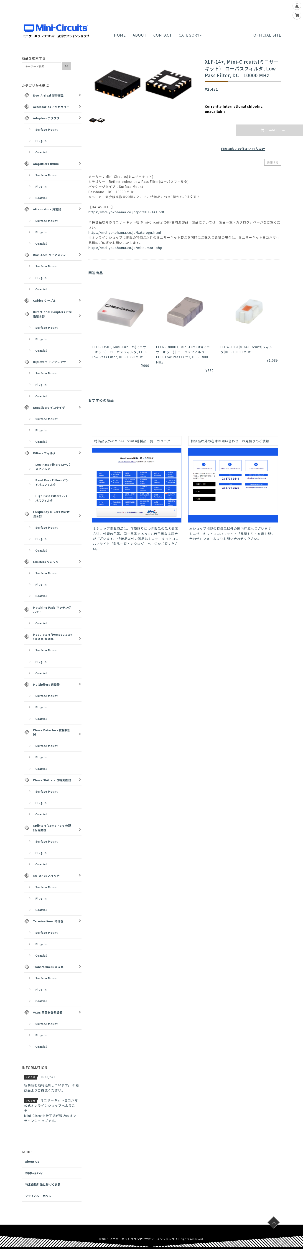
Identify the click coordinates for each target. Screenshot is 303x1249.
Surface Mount (47, 129)
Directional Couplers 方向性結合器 (52, 314)
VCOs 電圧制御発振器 (47, 1012)
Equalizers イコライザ (49, 407)
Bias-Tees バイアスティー (51, 255)
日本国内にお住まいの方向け (243, 149)
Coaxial (41, 152)
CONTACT (162, 35)
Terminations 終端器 (48, 921)
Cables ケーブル (44, 300)
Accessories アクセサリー (51, 107)
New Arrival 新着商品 (48, 95)
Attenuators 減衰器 (47, 209)
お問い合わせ (34, 1173)
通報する (273, 162)
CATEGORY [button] (190, 35)
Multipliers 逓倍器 (46, 684)
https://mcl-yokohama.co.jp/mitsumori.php (125, 247)
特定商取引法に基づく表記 (43, 1184)
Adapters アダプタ (46, 118)
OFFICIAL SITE (267, 35)
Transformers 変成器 (48, 967)
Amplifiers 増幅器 (46, 164)
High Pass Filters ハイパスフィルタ (52, 498)
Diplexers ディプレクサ (49, 362)
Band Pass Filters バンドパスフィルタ (52, 482)
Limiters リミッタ (46, 562)
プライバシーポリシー (40, 1196)
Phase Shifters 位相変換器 (52, 780)
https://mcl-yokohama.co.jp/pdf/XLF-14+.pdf (126, 212)
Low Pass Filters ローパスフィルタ (53, 467)
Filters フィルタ (44, 453)
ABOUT (140, 35)
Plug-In (41, 141)
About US (32, 1161)
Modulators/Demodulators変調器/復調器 (52, 636)
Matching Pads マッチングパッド (52, 609)
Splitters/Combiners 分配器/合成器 (52, 828)
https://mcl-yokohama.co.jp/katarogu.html (124, 232)
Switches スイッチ (46, 875)
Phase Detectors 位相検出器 (52, 732)
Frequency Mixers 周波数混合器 (51, 514)
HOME (120, 35)
